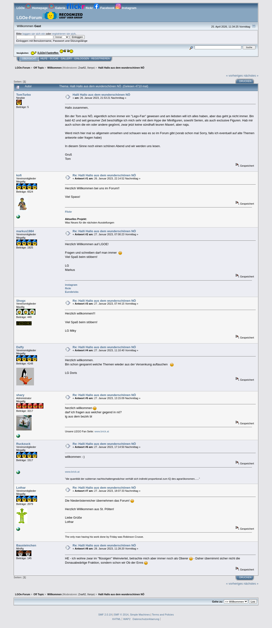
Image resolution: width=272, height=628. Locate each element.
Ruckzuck (23, 444)
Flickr (68, 211)
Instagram (125, 8)
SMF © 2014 (121, 614)
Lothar (21, 487)
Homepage (36, 8)
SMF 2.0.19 (105, 614)
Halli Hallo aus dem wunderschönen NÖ (101, 94)
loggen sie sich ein (33, 33)
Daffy (20, 347)
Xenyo (90, 67)
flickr (80, 8)
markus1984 (25, 231)
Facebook (104, 8)
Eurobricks (71, 291)
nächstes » (251, 75)
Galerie (57, 8)
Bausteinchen (26, 545)
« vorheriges (234, 75)
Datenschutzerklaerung (146, 619)
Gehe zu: (217, 601)
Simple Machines (140, 614)
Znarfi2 (82, 67)
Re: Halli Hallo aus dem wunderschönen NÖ (104, 175)
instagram (71, 284)
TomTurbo (23, 94)
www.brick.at (101, 431)
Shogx (20, 300)
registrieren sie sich (63, 33)
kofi (19, 175)
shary (20, 395)
